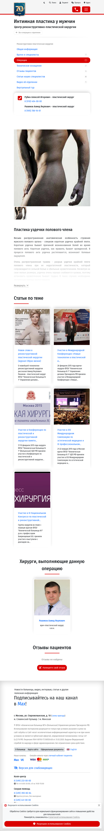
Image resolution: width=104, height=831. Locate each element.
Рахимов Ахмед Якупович (52, 620)
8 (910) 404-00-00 (33, 101)
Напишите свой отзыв (52, 667)
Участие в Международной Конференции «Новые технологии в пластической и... (71, 355)
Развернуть (21, 285)
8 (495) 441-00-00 (22, 800)
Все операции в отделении (28, 32)
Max (21, 704)
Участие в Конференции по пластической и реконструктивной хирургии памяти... (32, 435)
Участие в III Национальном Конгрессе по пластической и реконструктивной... (32, 517)
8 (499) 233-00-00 (22, 780)
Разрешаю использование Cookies (52, 823)
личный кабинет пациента (60, 755)
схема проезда (58, 715)
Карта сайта (33, 749)
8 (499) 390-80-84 (22, 793)
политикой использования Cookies (64, 817)
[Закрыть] (99, 805)
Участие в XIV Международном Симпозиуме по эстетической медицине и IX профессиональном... (70, 437)
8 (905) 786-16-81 (33, 110)
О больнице (20, 749)
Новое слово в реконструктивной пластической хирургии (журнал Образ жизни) (30, 355)
